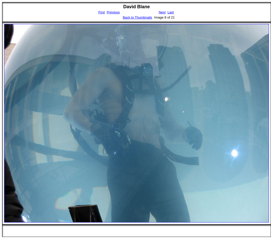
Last (171, 12)
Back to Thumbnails (137, 17)
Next (162, 12)
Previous (113, 12)
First (101, 12)
